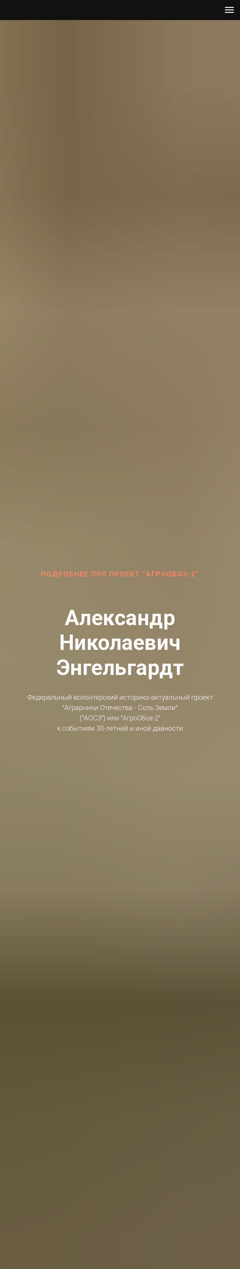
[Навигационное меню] (229, 10)
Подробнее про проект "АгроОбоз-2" (120, 574)
